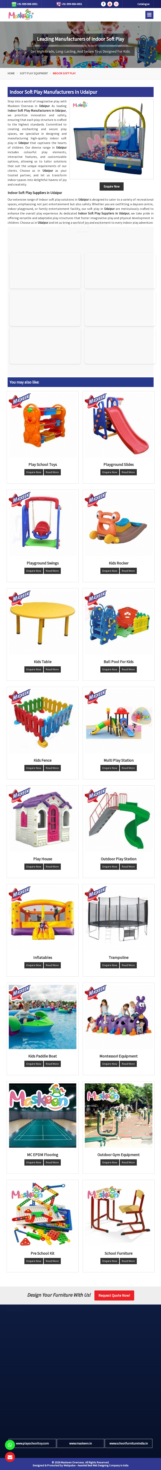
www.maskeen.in (80, 1443)
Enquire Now (33, 472)
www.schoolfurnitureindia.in (128, 1443)
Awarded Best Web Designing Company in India (103, 1465)
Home (11, 73)
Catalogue (143, 4)
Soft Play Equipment (34, 73)
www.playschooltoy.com (32, 1443)
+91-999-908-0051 (25, 4)
